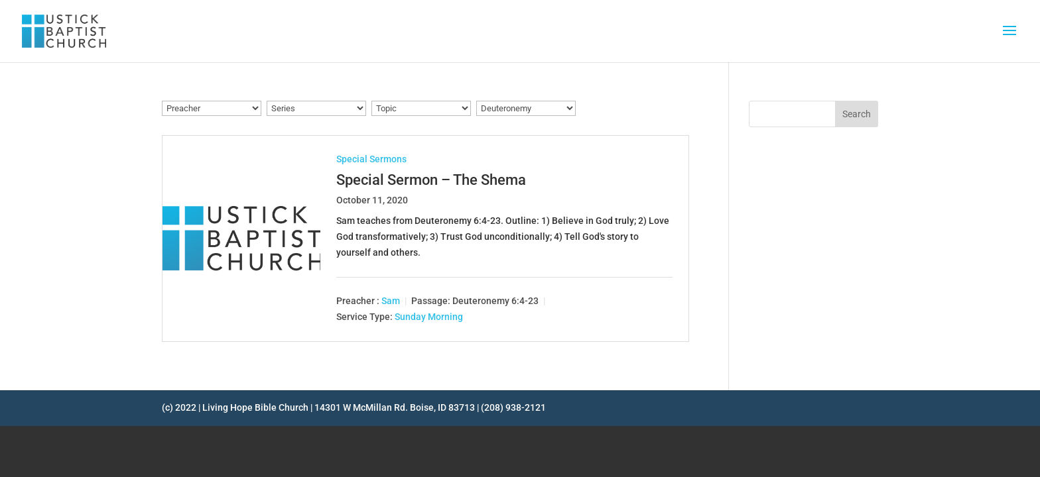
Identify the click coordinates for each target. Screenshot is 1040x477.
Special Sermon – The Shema (431, 180)
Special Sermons (371, 159)
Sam (390, 300)
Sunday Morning (429, 316)
